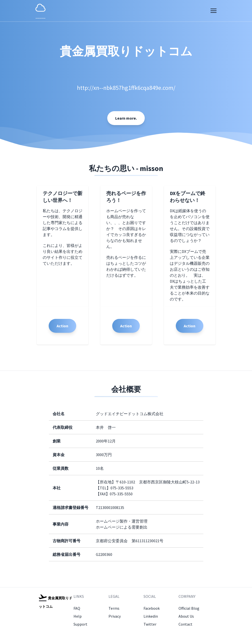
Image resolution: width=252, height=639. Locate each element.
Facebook (152, 608)
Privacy (114, 616)
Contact (185, 624)
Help (77, 616)
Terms (113, 608)
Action (62, 325)
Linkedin (151, 616)
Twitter (150, 624)
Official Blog (189, 608)
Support (80, 624)
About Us (186, 616)
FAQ (76, 608)
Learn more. (126, 118)
